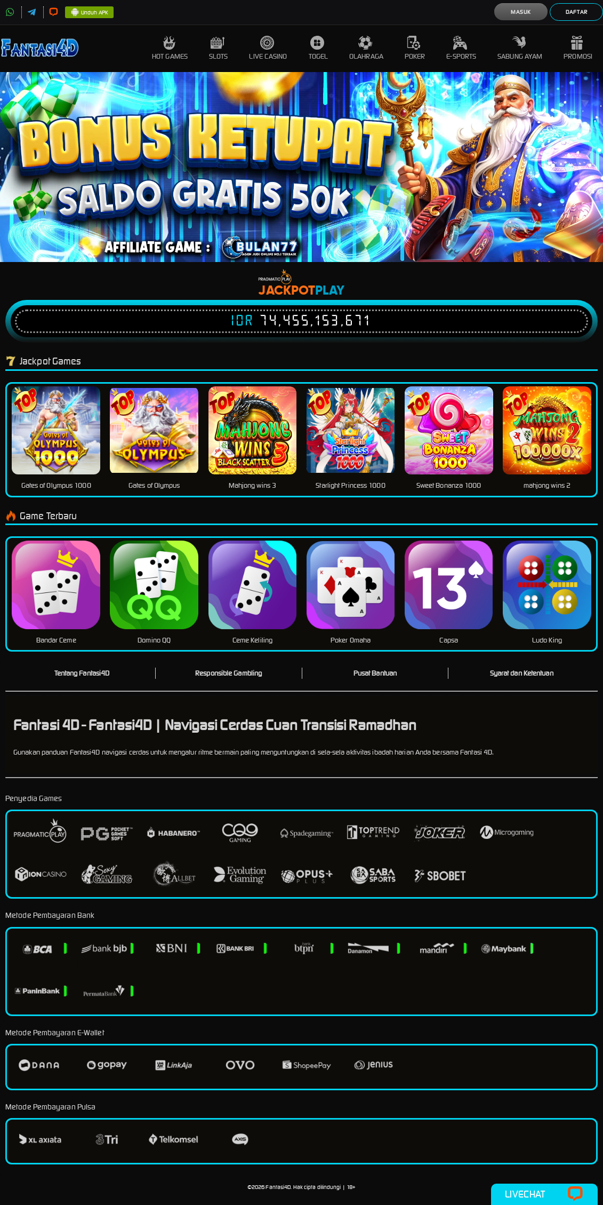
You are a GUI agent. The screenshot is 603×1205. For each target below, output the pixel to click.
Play (329, 290)
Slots (218, 48)
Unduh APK (89, 12)
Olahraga (366, 48)
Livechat (544, 1194)
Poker (415, 48)
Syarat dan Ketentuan (521, 673)
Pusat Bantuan (375, 673)
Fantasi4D (278, 1187)
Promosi (578, 48)
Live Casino (268, 48)
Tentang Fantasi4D (82, 673)
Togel (318, 48)
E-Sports (461, 48)
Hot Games (170, 48)
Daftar (577, 12)
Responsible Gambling (228, 673)
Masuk (521, 12)
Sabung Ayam (519, 48)
